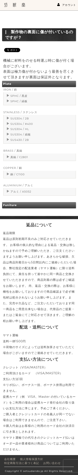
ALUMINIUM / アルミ (18, 185)
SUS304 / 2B (19, 118)
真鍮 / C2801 (19, 157)
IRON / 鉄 (10, 89)
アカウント (66, 4)
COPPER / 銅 (12, 167)
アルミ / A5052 (20, 191)
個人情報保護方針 (31, 459)
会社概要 (10, 459)
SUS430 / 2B (19, 139)
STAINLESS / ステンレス (20, 112)
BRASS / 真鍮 (12, 150)
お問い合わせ (52, 463)
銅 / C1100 (17, 174)
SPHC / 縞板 (18, 101)
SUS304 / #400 (21, 123)
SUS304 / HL (19, 129)
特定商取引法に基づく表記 (21, 463)
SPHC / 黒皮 (18, 95)
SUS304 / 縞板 (20, 134)
